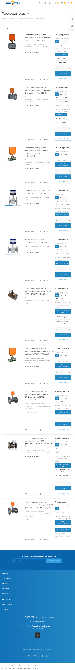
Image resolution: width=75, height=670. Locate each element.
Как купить (7, 604)
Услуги (5, 609)
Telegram (37, 635)
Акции (5, 583)
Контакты (6, 594)
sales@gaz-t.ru (39, 622)
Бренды (5, 589)
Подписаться (54, 561)
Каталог (5, 573)
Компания (6, 578)
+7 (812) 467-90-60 (32, 617)
